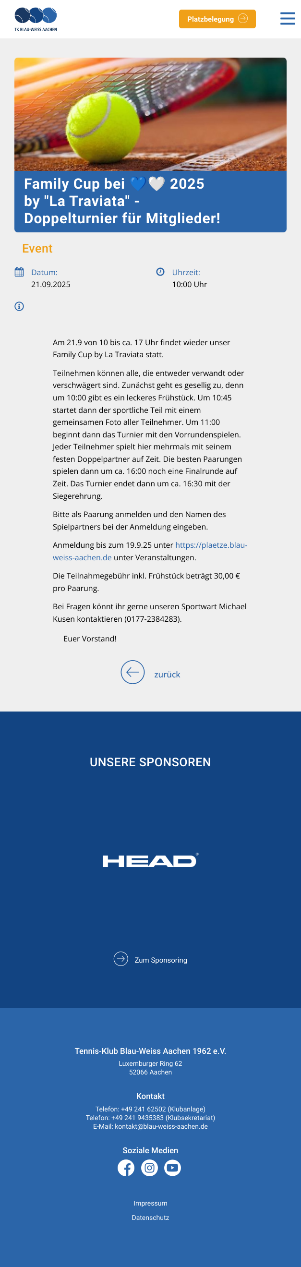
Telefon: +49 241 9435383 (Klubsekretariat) (151, 1118)
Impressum (150, 1203)
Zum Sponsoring (151, 960)
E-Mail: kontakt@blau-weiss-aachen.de (150, 1127)
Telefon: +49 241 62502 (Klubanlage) (150, 1109)
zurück (150, 675)
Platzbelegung (217, 19)
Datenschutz (150, 1218)
